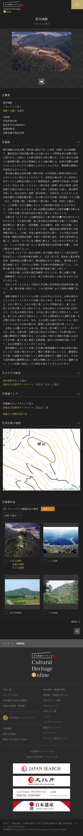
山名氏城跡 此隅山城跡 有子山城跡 (17, 564)
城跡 (5, 110)
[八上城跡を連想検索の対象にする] (45, 560)
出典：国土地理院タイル (69, 489)
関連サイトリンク (52, 727)
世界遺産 (7, 728)
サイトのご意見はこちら (55, 738)
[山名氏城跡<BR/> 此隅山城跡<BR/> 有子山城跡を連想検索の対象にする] (6, 560)
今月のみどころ (51, 705)
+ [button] (7, 433)
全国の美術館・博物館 (14, 705)
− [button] (7, 438)
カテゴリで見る (10, 695)
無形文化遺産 (9, 733)
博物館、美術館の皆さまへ (56, 695)
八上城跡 (53, 560)
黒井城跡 (7, 380)
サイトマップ (49, 732)
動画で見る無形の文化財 (15, 739)
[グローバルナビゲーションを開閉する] (77, 4)
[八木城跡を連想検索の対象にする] (45, 612)
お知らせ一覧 (49, 711)
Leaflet (55, 489)
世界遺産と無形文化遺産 (15, 700)
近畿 (12, 110)
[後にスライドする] (75, 622)
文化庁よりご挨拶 (52, 700)
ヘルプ (46, 716)
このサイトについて (53, 722)
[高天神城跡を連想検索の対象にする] (6, 612)
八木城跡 (53, 612)
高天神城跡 (16, 612)
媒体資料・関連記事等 (54, 689)
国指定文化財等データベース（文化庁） (24, 384)
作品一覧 (7, 689)
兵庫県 (20, 110)
